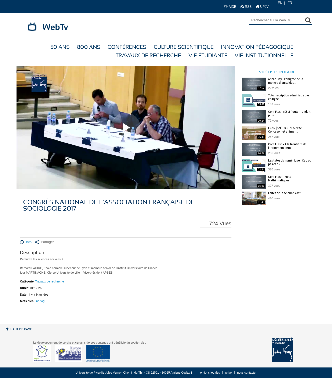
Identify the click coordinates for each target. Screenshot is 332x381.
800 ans (88, 47)
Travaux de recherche (148, 55)
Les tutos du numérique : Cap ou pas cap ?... (289, 162)
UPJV (262, 6)
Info (26, 242)
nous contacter (247, 372)
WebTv (55, 27)
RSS (246, 6)
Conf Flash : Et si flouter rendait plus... (289, 114)
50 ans (60, 47)
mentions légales (209, 372)
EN (280, 3)
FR (290, 3)
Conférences (127, 47)
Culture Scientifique (184, 47)
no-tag (40, 301)
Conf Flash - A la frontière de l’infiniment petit (287, 146)
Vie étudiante (207, 55)
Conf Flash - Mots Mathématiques (279, 179)
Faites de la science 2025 (285, 193)
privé (228, 372)
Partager (44, 242)
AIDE (230, 6)
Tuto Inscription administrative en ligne (289, 97)
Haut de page (21, 329)
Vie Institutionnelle (264, 55)
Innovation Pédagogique (257, 47)
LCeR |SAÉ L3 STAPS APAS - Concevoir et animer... (286, 130)
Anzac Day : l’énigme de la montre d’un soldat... (285, 81)
